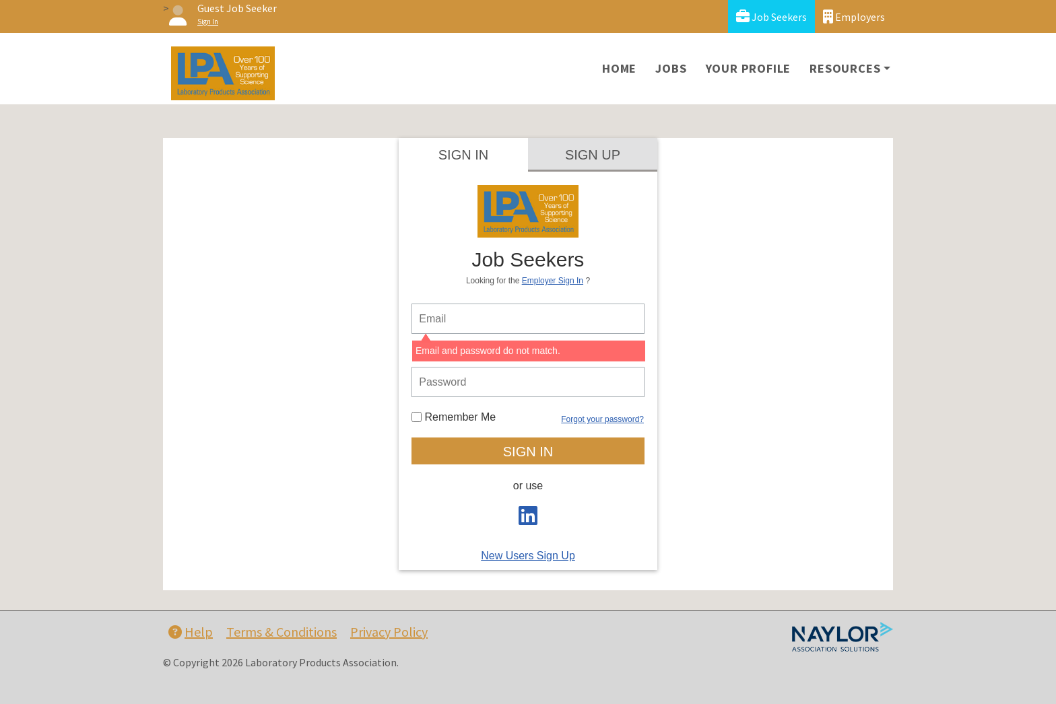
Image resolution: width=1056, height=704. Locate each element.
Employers (854, 16)
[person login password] (528, 382)
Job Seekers (771, 16)
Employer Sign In (552, 280)
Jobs (670, 68)
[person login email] (528, 319)
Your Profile (748, 68)
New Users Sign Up (528, 555)
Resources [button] (845, 68)
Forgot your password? (602, 419)
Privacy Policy (389, 631)
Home (619, 68)
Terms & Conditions (281, 631)
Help (190, 631)
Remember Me (453, 417)
